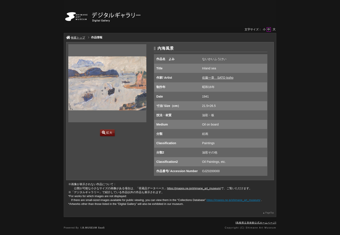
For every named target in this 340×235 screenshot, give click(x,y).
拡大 (107, 133)
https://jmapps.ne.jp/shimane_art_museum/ (194, 188)
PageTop (269, 213)
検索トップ (75, 37)
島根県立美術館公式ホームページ (255, 222)
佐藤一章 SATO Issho (217, 77)
